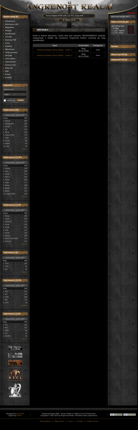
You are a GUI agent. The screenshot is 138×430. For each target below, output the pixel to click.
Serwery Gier (10, 65)
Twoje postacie (11, 52)
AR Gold (8, 55)
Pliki (7, 71)
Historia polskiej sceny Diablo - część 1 (54, 50)
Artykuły (8, 46)
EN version (131, 13)
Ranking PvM (10, 40)
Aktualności (10, 21)
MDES (19, 415)
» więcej (24, 149)
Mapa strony (59, 421)
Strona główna (45, 421)
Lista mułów (10, 59)
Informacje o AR (11, 24)
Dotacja (8, 30)
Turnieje (8, 37)
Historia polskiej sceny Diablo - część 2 (54, 55)
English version (92, 421)
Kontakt (8, 77)
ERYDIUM (20, 414)
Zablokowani (10, 62)
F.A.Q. (7, 43)
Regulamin (9, 27)
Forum (8, 74)
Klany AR (9, 68)
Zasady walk (10, 34)
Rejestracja (9, 49)
